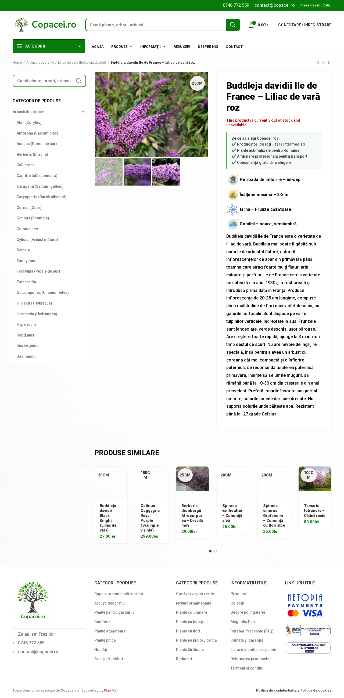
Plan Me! (110, 690)
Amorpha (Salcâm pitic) (37, 133)
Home (17, 62)
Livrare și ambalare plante (253, 650)
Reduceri (182, 47)
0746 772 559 (236, 5)
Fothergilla (26, 282)
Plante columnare (191, 612)
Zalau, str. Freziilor (36, 634)
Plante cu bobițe (190, 622)
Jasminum (26, 356)
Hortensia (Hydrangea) (37, 314)
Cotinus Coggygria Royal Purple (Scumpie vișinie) (150, 518)
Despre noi (208, 47)
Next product (328, 63)
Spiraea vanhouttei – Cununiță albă (232, 513)
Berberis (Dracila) (32, 154)
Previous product (318, 63)
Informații (153, 46)
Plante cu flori (188, 631)
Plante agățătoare (110, 631)
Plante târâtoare (190, 650)
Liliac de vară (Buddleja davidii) (82, 62)
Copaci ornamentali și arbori (119, 594)
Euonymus (26, 261)
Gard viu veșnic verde (195, 594)
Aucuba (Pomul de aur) (37, 144)
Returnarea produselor (251, 659)
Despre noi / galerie (248, 612)
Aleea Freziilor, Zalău (315, 5)
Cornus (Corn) (29, 207)
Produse (122, 46)
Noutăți (100, 650)
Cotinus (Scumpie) (33, 218)
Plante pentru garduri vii (115, 612)
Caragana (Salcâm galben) (40, 186)
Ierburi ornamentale (193, 603)
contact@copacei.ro (275, 5)
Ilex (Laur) (25, 335)
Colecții (237, 603)
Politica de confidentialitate (278, 690)
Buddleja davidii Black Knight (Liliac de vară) (108, 518)
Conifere (102, 622)
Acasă (98, 47)
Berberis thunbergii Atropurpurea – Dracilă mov (192, 515)
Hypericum (26, 324)
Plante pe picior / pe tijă (196, 640)
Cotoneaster (27, 229)
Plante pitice (105, 640)
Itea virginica (28, 345)
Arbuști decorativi (40, 62)
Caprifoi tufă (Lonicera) (37, 175)
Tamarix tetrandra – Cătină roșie (314, 511)
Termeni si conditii (247, 668)
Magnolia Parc (243, 622)
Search (233, 25)
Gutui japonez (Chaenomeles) (43, 292)
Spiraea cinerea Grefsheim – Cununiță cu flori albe (274, 515)
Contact (234, 47)
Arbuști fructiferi (108, 659)
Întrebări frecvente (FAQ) (252, 631)
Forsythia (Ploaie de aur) (38, 271)
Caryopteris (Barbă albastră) (42, 197)
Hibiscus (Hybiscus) (34, 303)
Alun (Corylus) (29, 122)
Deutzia (23, 250)
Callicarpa (26, 165)
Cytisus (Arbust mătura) (37, 239)
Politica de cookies (315, 690)
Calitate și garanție (247, 640)
